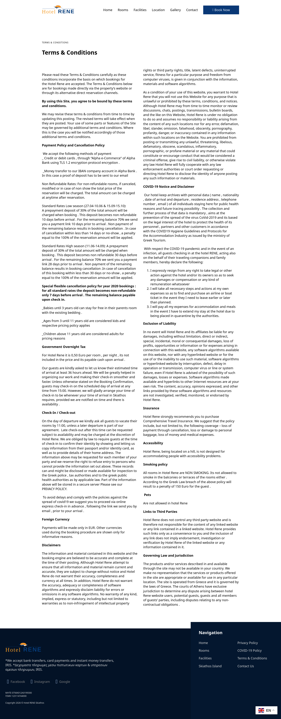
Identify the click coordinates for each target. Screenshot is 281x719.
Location (158, 10)
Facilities (140, 10)
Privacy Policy (247, 643)
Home (107, 10)
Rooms (123, 10)
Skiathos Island (210, 666)
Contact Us (245, 666)
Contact (192, 10)
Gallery (175, 10)
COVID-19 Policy (249, 650)
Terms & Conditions (252, 658)
